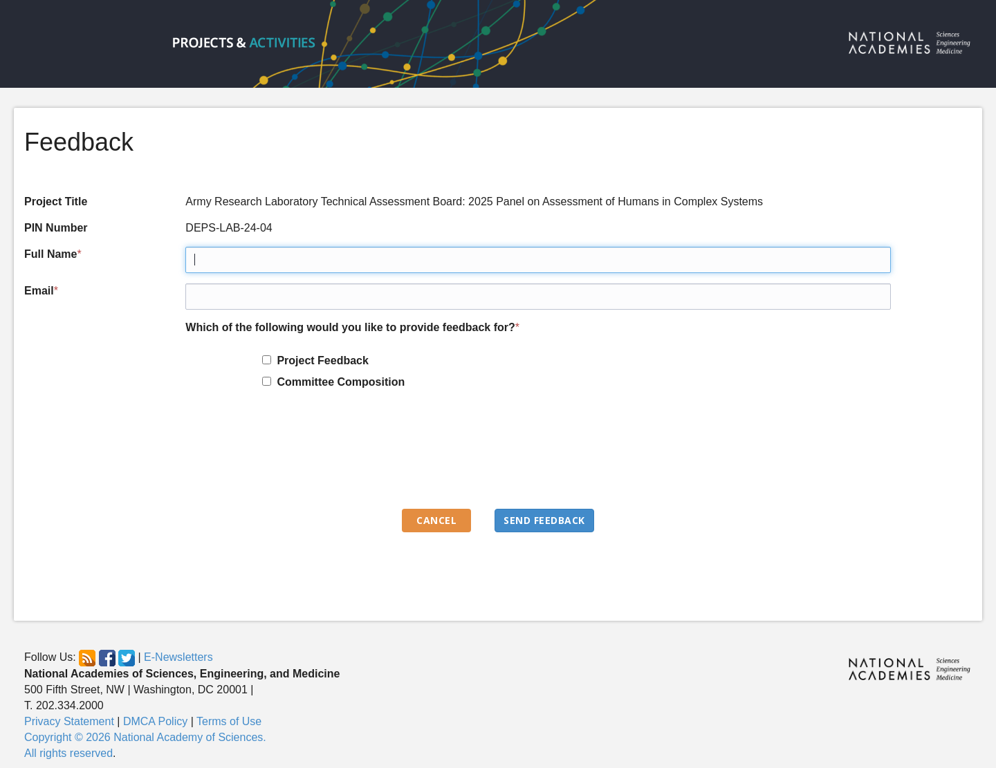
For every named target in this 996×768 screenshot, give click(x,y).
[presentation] (290, 456)
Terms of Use (228, 721)
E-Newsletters (178, 658)
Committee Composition (338, 382)
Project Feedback (320, 360)
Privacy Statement (69, 721)
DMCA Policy (155, 721)
